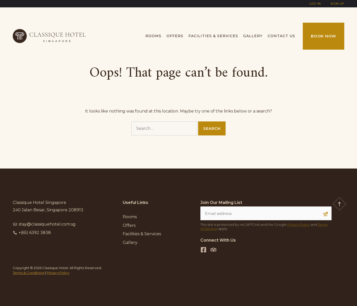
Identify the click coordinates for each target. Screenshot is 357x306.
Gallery (253, 36)
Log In (315, 3)
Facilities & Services (213, 36)
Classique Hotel (57, 34)
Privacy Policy (298, 224)
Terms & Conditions (28, 273)
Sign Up (337, 3)
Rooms (153, 36)
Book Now (323, 36)
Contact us (281, 36)
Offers (175, 36)
